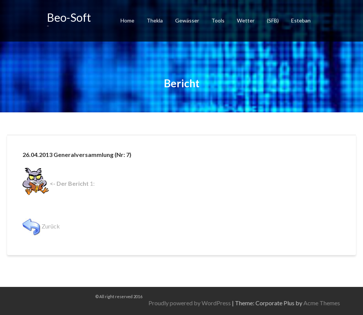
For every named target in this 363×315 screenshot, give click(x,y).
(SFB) (273, 20)
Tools (218, 20)
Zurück (41, 226)
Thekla (155, 20)
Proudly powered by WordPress (267, 302)
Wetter (245, 20)
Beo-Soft (69, 17)
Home (127, 20)
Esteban (301, 20)
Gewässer (187, 20)
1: (58, 183)
